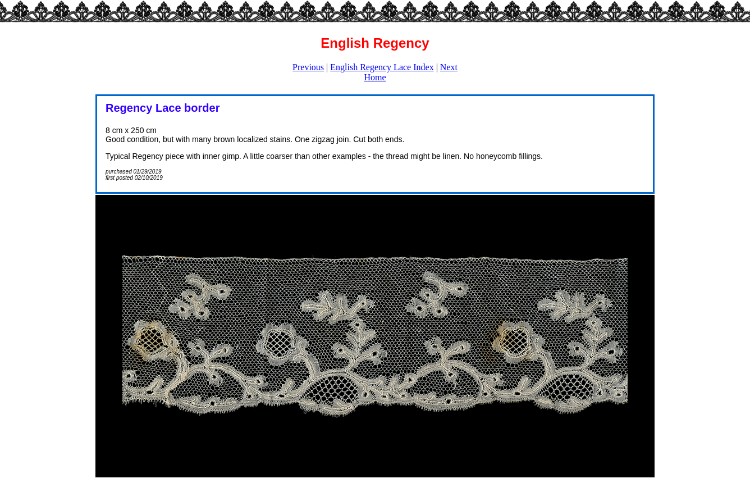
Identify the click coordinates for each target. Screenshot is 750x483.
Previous (308, 67)
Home (375, 77)
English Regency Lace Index (381, 67)
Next (449, 67)
